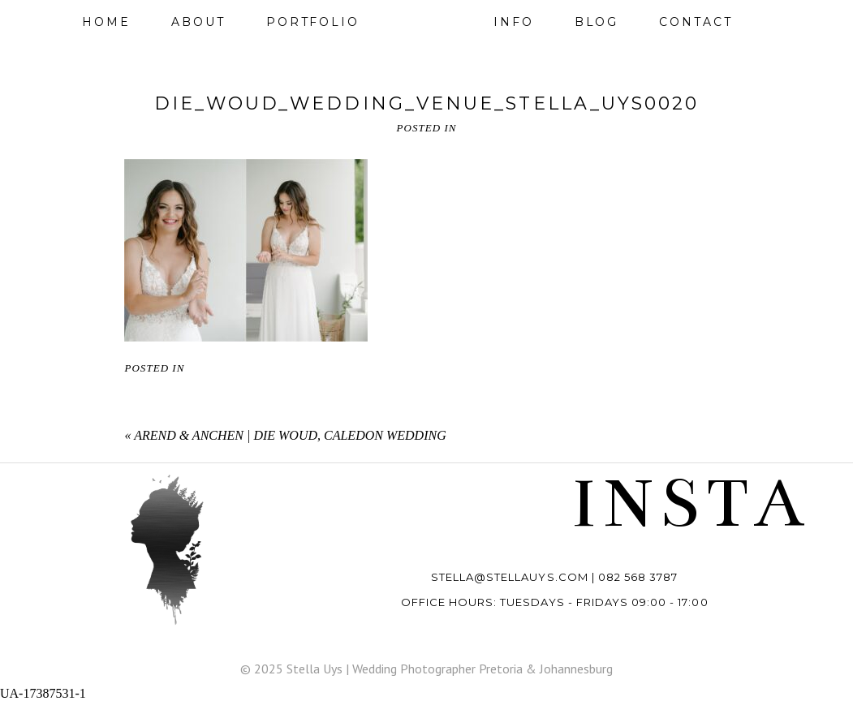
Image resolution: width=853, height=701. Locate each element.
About (198, 22)
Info (513, 22)
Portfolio (313, 22)
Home (106, 22)
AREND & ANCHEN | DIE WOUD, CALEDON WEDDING (290, 435)
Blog (597, 22)
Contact (696, 22)
